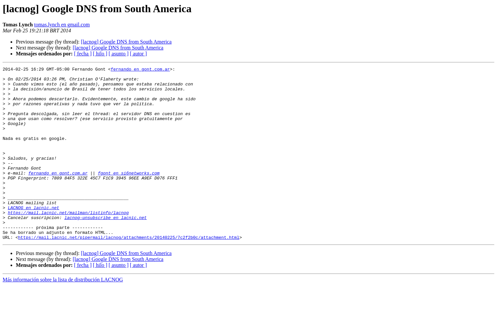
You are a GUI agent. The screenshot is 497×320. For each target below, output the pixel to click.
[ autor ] (138, 53)
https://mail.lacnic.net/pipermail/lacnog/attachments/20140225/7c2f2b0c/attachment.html (128, 272)
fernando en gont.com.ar (140, 70)
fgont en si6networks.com (129, 195)
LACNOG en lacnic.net (33, 236)
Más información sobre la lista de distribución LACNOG (63, 314)
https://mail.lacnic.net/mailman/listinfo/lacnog (68, 242)
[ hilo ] (100, 53)
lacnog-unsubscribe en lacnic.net (105, 248)
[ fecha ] (82, 53)
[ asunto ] (118, 53)
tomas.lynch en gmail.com (62, 24)
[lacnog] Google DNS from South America (126, 42)
